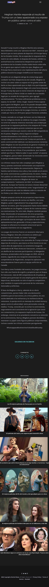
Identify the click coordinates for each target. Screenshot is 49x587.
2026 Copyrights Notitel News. (10, 577)
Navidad (27, 579)
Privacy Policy (37, 577)
